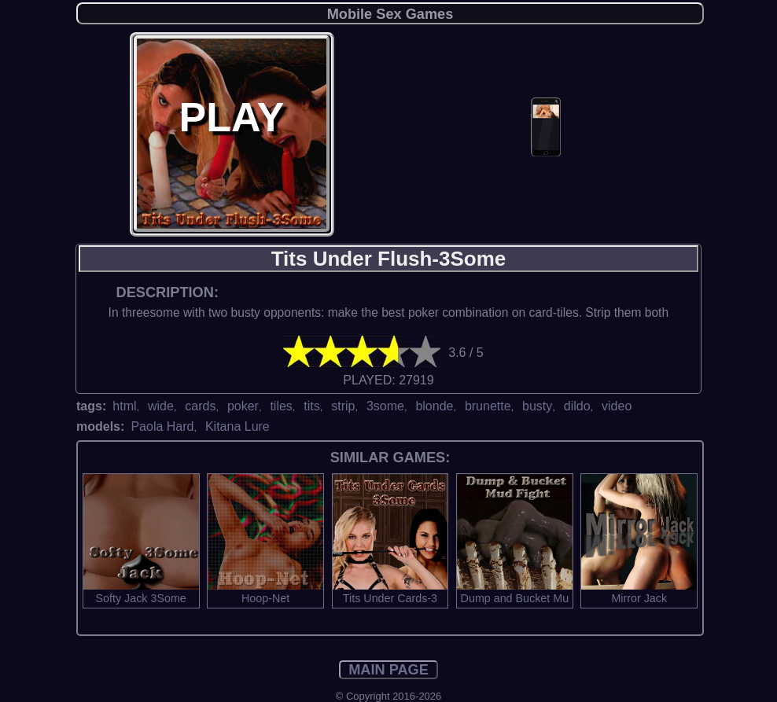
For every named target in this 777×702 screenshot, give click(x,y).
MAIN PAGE (388, 670)
